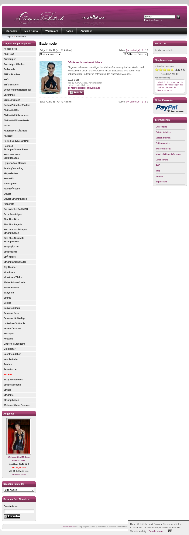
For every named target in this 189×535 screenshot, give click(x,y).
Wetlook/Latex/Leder (15, 282)
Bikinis (7, 297)
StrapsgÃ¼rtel (11, 246)
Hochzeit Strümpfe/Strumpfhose (16, 148)
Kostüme (8, 338)
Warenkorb (51, 31)
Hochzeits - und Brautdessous (12, 156)
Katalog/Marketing (13, 168)
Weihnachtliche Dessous (17, 405)
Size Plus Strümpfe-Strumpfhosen (14, 240)
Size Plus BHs (11, 219)
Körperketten (11, 173)
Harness (8, 136)
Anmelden (86, 31)
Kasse (69, 31)
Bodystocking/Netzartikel (17, 89)
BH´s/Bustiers (11, 84)
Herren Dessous (12, 328)
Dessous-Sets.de (68, 527)
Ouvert (7, 193)
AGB (158, 165)
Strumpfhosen (11, 400)
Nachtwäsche (11, 359)
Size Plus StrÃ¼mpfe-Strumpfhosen (15, 231)
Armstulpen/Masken (14, 64)
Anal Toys (9, 54)
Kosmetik (9, 178)
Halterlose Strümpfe (14, 323)
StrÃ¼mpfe (10, 257)
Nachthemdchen (12, 354)
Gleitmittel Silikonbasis (16, 115)
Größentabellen (163, 132)
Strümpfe (9, 395)
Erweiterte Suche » (153, 20)
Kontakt (159, 176)
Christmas (9, 95)
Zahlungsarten (163, 143)
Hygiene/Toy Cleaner (15, 163)
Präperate (9, 204)
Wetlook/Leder (11, 287)
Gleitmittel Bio (11, 110)
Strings (7, 390)
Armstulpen (10, 59)
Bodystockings (12, 308)
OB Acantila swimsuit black (85, 62)
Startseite (11, 31)
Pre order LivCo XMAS (16, 209)
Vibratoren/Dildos (13, 277)
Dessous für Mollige (14, 318)
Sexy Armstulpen (13, 214)
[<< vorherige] (133, 50)
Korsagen (9, 333)
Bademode (20, 36)
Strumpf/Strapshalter (15, 262)
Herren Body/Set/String (16, 141)
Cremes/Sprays (12, 100)
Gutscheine (161, 127)
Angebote (8, 413)
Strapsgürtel (10, 251)
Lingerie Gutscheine (14, 344)
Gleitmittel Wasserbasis (16, 120)
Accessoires (10, 49)
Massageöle (10, 183)
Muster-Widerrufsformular (168, 154)
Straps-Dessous (12, 384)
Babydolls (9, 292)
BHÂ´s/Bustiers (12, 74)
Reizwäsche (10, 369)
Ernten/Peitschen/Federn (17, 105)
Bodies (7, 303)
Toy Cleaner (10, 267)
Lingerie (9, 36)
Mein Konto (31, 31)
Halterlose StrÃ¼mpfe (15, 130)
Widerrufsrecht (163, 149)
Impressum (161, 182)
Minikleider (9, 349)
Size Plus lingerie (13, 224)
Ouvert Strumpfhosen (15, 199)
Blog (158, 171)
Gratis (7, 125)
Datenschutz (162, 160)
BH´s (6, 79)
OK (170, 531)
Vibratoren (9, 272)
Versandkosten (19, 474)
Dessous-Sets (11, 313)
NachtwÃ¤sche (12, 188)
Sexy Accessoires (13, 379)
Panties (8, 364)
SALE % (8, 374)
